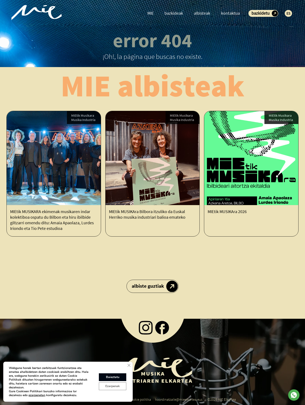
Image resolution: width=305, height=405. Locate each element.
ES (288, 13)
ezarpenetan (36, 395)
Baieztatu (112, 377)
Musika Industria (83, 120)
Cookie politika (140, 399)
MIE (150, 13)
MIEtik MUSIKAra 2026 (227, 211)
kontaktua (230, 13)
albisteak (202, 13)
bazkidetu (260, 13)
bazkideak (173, 13)
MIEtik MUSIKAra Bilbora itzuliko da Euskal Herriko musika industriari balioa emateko (147, 214)
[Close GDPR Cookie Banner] (129, 365)
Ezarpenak (112, 386)
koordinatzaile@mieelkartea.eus (178, 399)
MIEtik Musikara (82, 115)
